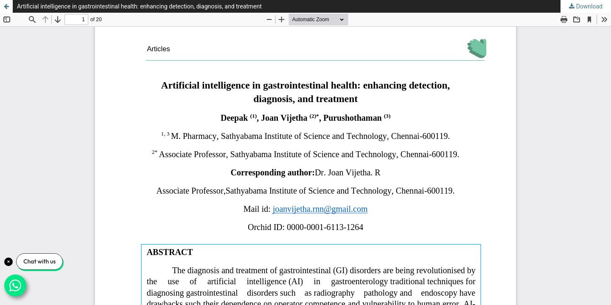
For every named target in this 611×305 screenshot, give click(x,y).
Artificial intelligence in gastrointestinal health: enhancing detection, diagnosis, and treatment (139, 6)
